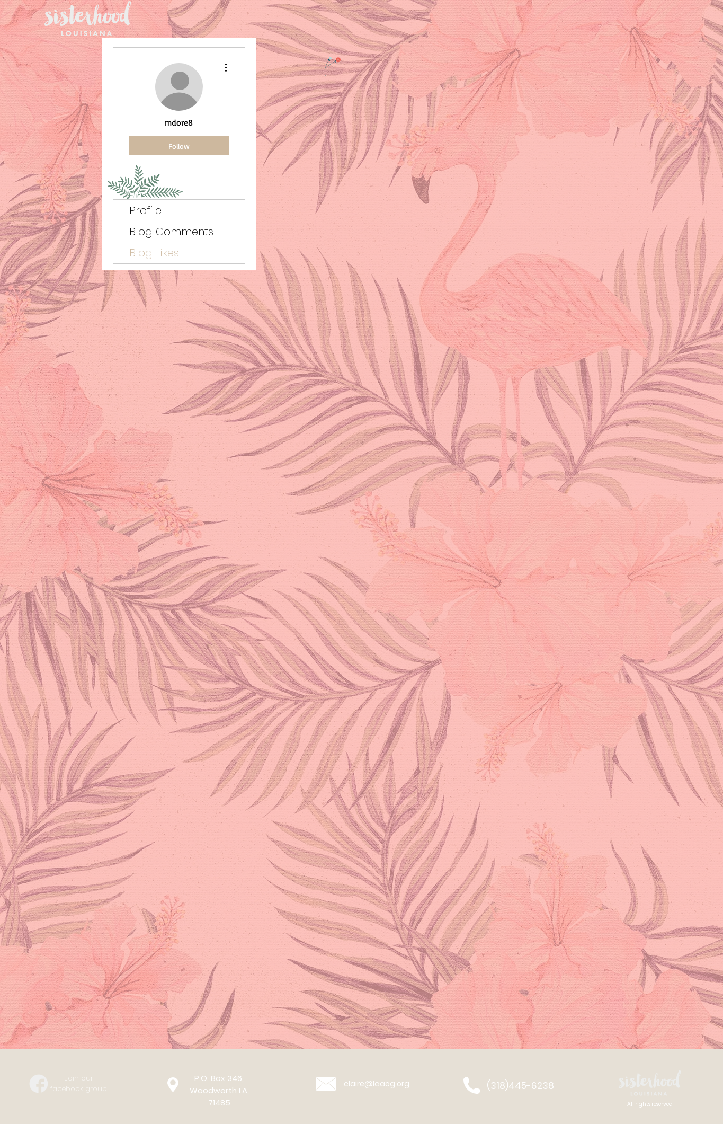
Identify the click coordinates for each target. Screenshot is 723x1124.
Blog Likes (154, 252)
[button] (650, 1083)
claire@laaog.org (376, 1083)
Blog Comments (171, 231)
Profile (145, 210)
